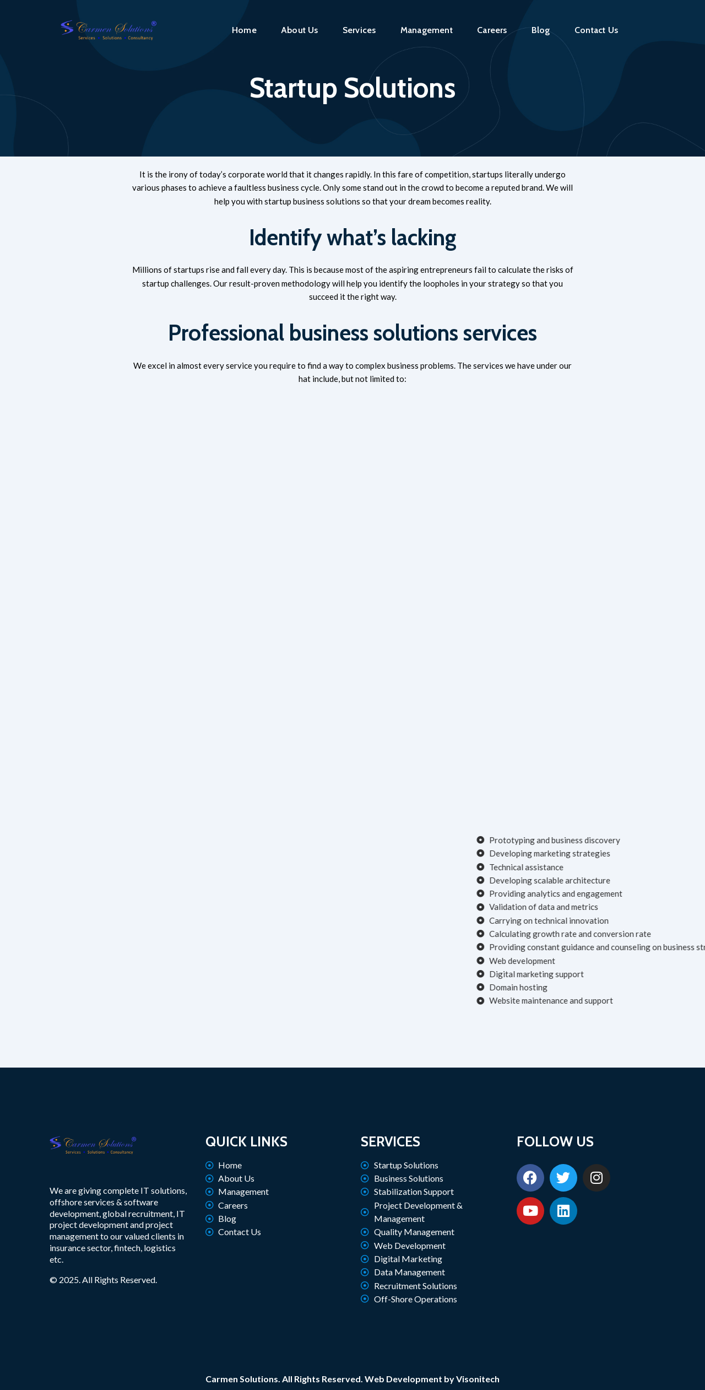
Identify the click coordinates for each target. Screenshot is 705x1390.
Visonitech (478, 1378)
